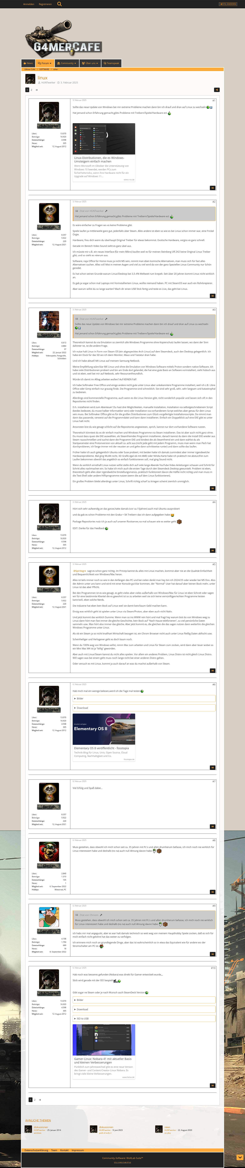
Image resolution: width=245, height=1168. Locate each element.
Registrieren (45, 4)
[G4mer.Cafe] (122, 14)
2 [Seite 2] (31, 89)
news (167, 1127)
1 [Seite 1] (27, 89)
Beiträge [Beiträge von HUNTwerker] (35, 136)
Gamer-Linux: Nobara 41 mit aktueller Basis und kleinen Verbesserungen (103, 1060)
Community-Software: (122, 1158)
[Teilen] (217, 90)
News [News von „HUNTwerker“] (34, 143)
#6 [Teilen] (213, 684)
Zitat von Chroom (89, 914)
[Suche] (59, 4)
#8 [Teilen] (213, 840)
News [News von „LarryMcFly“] (34, 948)
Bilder (80, 698)
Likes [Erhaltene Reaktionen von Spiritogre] (34, 342)
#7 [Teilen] (213, 781)
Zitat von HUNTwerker (92, 210)
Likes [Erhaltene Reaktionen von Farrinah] (34, 235)
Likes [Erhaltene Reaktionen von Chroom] (34, 873)
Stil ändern (229, 3)
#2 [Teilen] (213, 201)
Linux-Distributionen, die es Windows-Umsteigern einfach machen (99, 159)
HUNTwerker (48, 82)
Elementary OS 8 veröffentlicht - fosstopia (101, 748)
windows (37, 1133)
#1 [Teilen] (213, 100)
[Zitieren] (212, 188)
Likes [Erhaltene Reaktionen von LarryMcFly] (34, 938)
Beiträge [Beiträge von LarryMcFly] (35, 942)
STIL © (122, 1162)
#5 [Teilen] (213, 564)
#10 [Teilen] (213, 967)
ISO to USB (83, 1018)
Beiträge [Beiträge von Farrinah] (35, 238)
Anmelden (28, 4)
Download (82, 707)
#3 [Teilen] (213, 309)
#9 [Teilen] (213, 905)
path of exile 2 (105, 1133)
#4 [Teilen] (213, 502)
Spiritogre (80, 570)
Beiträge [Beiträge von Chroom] (35, 876)
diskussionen (41, 1127)
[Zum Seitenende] (240, 1157)
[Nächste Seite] (36, 89)
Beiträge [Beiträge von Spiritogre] (35, 346)
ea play (168, 1133)
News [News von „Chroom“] (34, 883)
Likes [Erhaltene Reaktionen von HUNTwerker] (34, 133)
